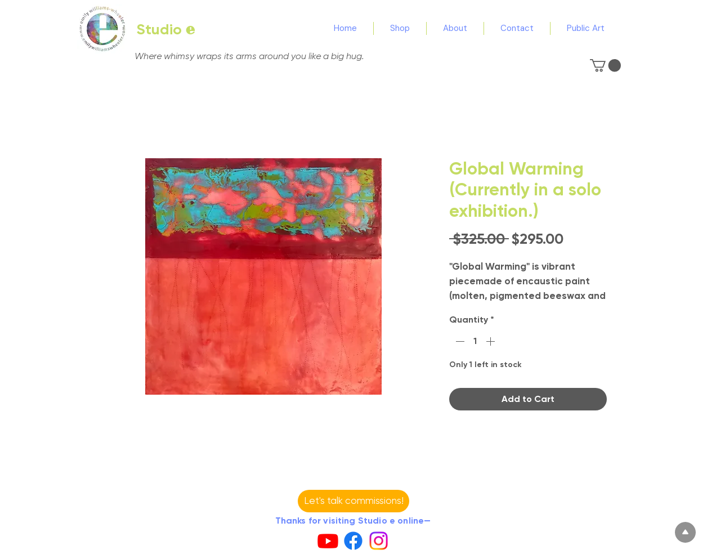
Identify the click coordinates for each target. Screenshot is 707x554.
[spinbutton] (475, 341)
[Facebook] (353, 541)
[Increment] (491, 341)
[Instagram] (378, 541)
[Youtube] (328, 541)
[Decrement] (459, 341)
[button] (605, 65)
